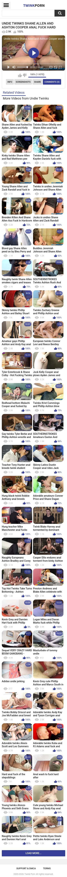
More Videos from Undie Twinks (26, 98)
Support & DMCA (26, 868)
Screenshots (23, 82)
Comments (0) (52, 82)
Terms (47, 868)
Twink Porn (29, 874)
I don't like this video (24, 75)
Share (37, 82)
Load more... (33, 853)
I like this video (20, 75)
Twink (34, 5)
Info (10, 82)
